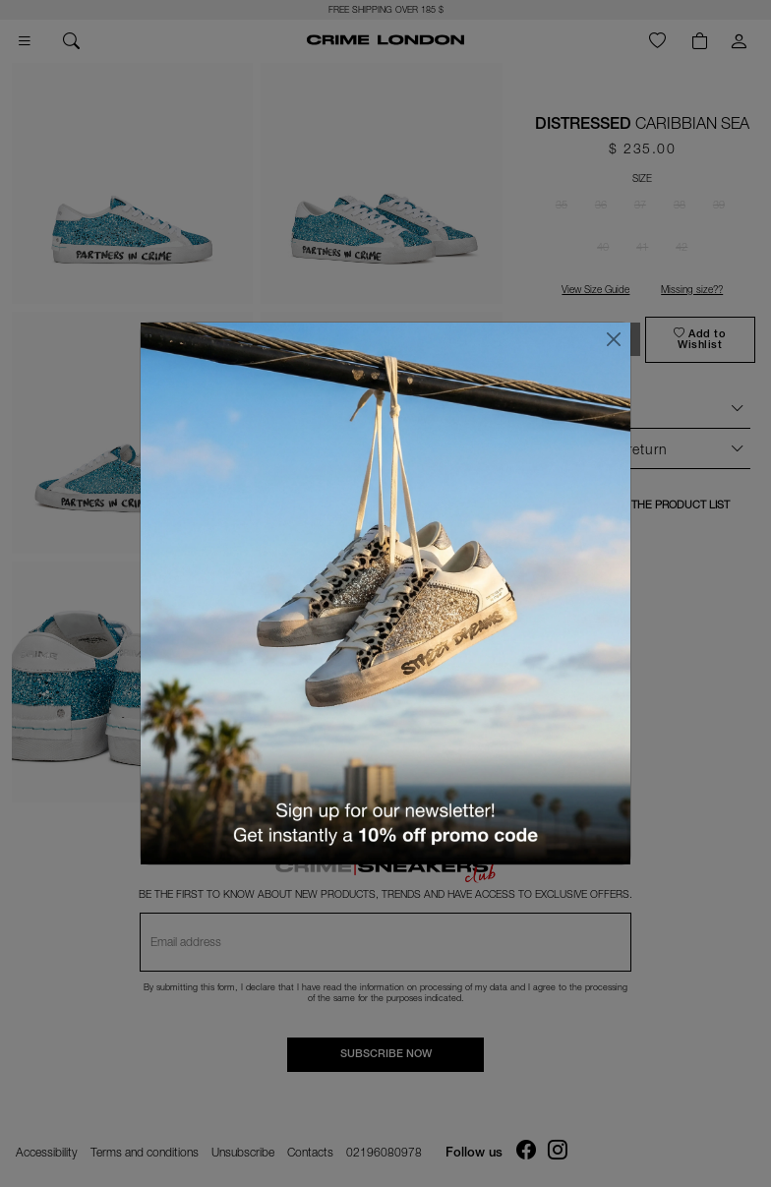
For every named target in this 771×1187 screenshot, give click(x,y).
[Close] (613, 339)
